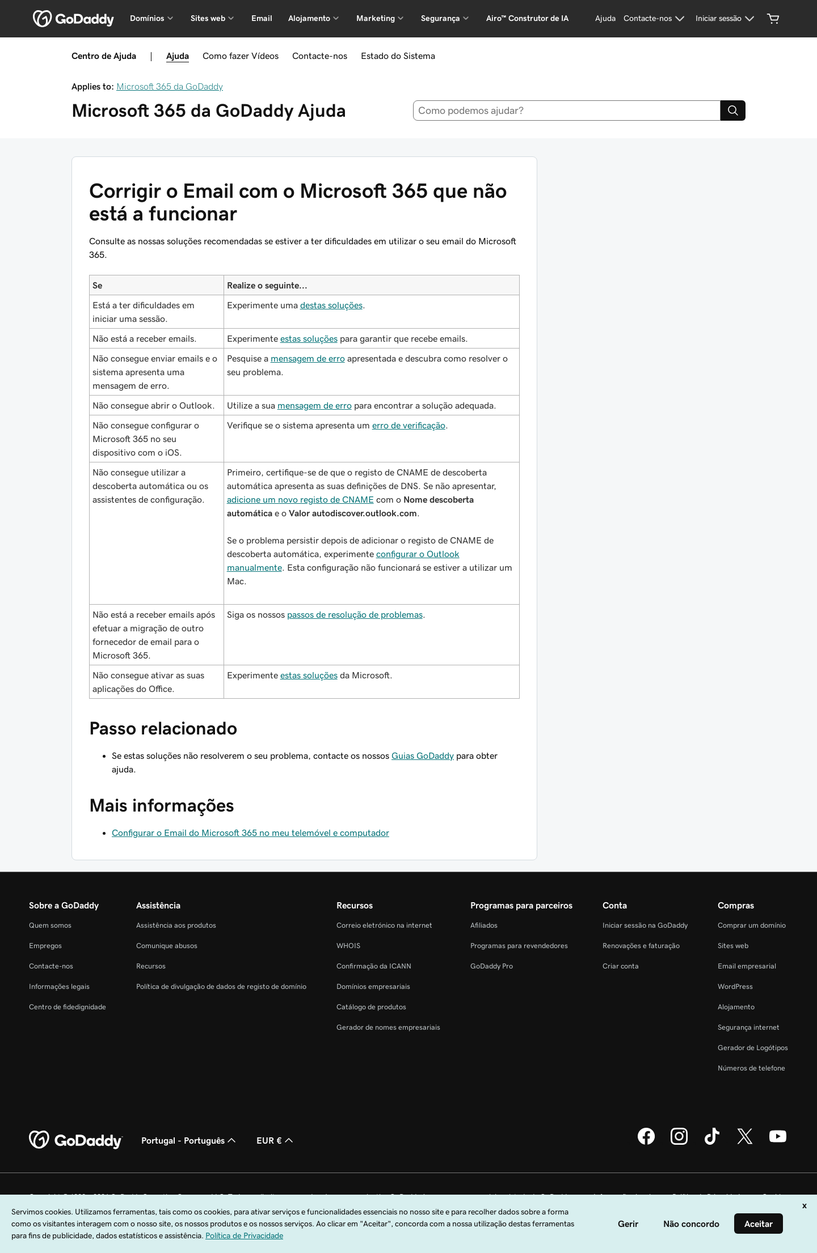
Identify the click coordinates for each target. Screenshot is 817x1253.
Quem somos (50, 925)
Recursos (151, 966)
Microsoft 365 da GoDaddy (169, 86)
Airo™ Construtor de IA (527, 18)
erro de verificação (408, 425)
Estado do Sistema (398, 55)
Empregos (45, 945)
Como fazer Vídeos (241, 55)
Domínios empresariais (373, 986)
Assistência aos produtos (176, 925)
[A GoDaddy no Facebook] (646, 1143)
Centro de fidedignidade (67, 1006)
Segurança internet (749, 1027)
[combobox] (567, 110)
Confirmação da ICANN (373, 966)
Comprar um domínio (752, 925)
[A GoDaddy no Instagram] (679, 1143)
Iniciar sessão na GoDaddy (645, 925)
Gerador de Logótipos (753, 1047)
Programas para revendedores (519, 945)
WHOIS (348, 945)
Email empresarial (747, 966)
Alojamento (736, 1006)
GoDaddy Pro (491, 966)
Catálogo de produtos (371, 1006)
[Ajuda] (605, 18)
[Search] (733, 110)
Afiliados (484, 925)
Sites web (733, 945)
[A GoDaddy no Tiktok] (712, 1143)
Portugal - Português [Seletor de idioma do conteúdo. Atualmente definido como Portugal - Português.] (189, 1140)
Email (261, 18)
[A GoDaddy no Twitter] (745, 1143)
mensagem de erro (308, 358)
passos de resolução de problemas (355, 614)
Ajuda (177, 55)
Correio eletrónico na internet (384, 925)
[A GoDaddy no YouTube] (778, 1143)
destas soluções (331, 304)
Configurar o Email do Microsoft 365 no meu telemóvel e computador (250, 832)
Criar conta (621, 966)
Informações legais (59, 986)
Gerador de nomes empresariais (388, 1027)
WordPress (735, 986)
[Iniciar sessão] (726, 18)
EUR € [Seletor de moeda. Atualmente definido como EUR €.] (276, 1140)
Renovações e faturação (641, 945)
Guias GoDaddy (422, 755)
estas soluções (309, 338)
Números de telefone (751, 1068)
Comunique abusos (166, 945)
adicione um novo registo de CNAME (300, 499)
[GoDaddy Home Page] (76, 1140)
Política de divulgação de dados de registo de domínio (221, 986)
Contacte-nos (319, 55)
